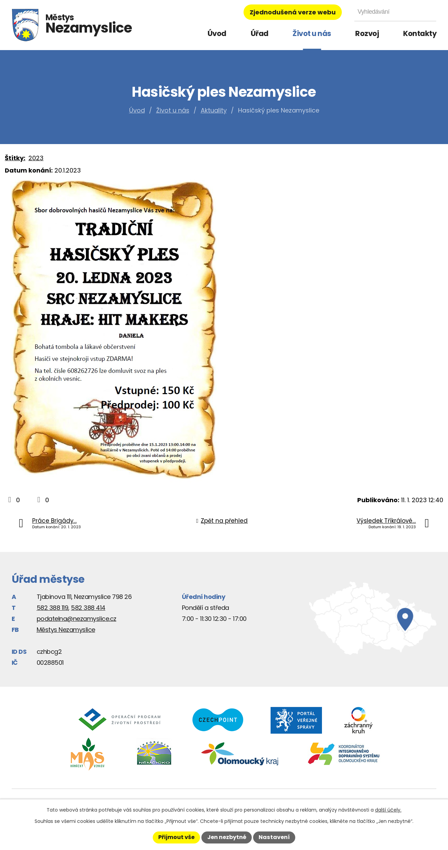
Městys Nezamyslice (66, 629)
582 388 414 (88, 607)
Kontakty (419, 33)
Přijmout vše (176, 837)
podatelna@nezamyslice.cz (76, 618)
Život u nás (312, 33)
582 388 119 (53, 607)
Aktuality (214, 110)
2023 (35, 158)
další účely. (388, 809)
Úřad (260, 33)
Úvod (217, 33)
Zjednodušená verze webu (293, 12)
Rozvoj (367, 33)
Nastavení (274, 837)
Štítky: (15, 158)
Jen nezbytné (226, 837)
